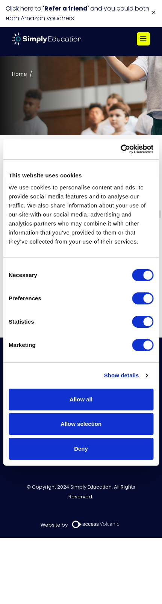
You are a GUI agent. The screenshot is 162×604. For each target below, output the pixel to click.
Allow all (81, 399)
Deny (81, 448)
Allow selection (81, 424)
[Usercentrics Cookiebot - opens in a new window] (120, 149)
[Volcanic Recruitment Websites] (96, 524)
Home (19, 74)
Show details (121, 375)
